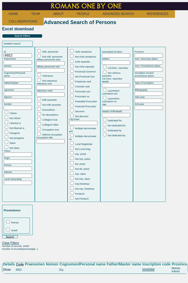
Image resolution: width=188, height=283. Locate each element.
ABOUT (58, 14)
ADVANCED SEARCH (118, 14)
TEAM (35, 14)
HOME (13, 14)
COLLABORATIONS (23, 21)
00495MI (148, 269)
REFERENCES (157, 14)
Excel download (18, 29)
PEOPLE (83, 14)
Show (7, 269)
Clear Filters (10, 243)
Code (20, 264)
